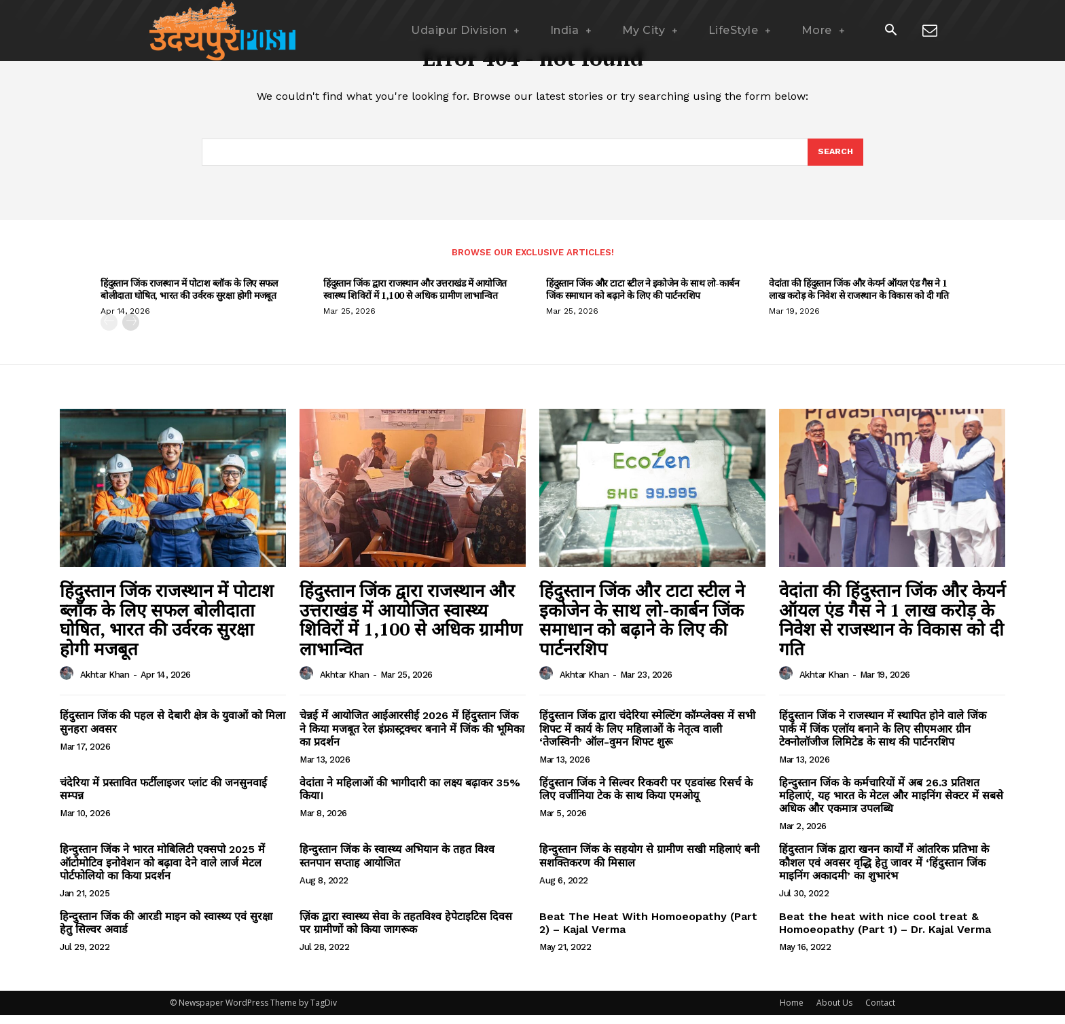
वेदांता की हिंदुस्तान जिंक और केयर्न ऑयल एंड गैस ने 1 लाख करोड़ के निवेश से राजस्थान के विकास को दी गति (859, 297)
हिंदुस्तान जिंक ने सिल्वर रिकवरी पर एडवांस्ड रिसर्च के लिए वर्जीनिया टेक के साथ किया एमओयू (646, 798)
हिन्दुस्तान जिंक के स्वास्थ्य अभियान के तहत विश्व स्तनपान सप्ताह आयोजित (397, 865)
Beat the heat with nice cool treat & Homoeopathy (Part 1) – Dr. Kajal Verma (885, 932)
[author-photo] (68, 682)
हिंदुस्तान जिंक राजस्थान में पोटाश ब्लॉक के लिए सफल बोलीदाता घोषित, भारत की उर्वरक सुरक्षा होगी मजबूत (189, 297)
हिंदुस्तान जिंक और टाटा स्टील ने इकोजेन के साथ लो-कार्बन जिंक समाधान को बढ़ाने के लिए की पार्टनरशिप (642, 297)
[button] (890, 31)
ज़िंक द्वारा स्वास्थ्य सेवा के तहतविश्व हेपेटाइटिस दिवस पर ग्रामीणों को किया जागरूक (406, 932)
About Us (834, 1011)
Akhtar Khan (105, 683)
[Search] (834, 159)
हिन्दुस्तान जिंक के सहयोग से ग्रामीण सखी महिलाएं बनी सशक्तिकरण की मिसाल (649, 865)
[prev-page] (109, 331)
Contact (880, 1011)
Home (792, 1011)
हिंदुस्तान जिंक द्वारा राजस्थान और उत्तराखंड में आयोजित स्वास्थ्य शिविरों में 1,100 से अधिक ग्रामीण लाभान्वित (415, 297)
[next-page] (130, 331)
